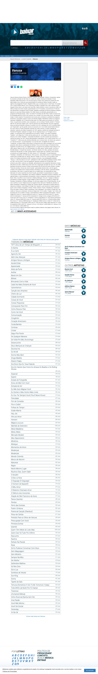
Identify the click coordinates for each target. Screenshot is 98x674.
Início (2, 56)
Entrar (12, 56)
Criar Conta (66, 119)
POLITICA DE (44, 652)
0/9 (83, 47)
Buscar (85, 43)
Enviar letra (7, 56)
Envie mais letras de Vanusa (35, 616)
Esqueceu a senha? (69, 120)
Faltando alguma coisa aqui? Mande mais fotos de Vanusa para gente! (36, 239)
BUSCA (45, 657)
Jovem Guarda (19, 73)
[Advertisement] (49, 11)
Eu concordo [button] (89, 670)
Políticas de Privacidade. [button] (10, 671)
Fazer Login (67, 117)
